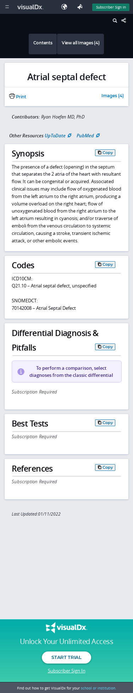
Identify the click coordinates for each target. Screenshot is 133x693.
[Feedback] (81, 7)
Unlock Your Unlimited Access (66, 641)
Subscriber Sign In (66, 670)
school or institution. (98, 688)
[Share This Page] (125, 21)
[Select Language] (66, 7)
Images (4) (112, 96)
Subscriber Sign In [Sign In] (111, 7)
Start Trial (66, 657)
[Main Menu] (7, 7)
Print (17, 96)
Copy (107, 152)
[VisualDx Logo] (31, 7)
